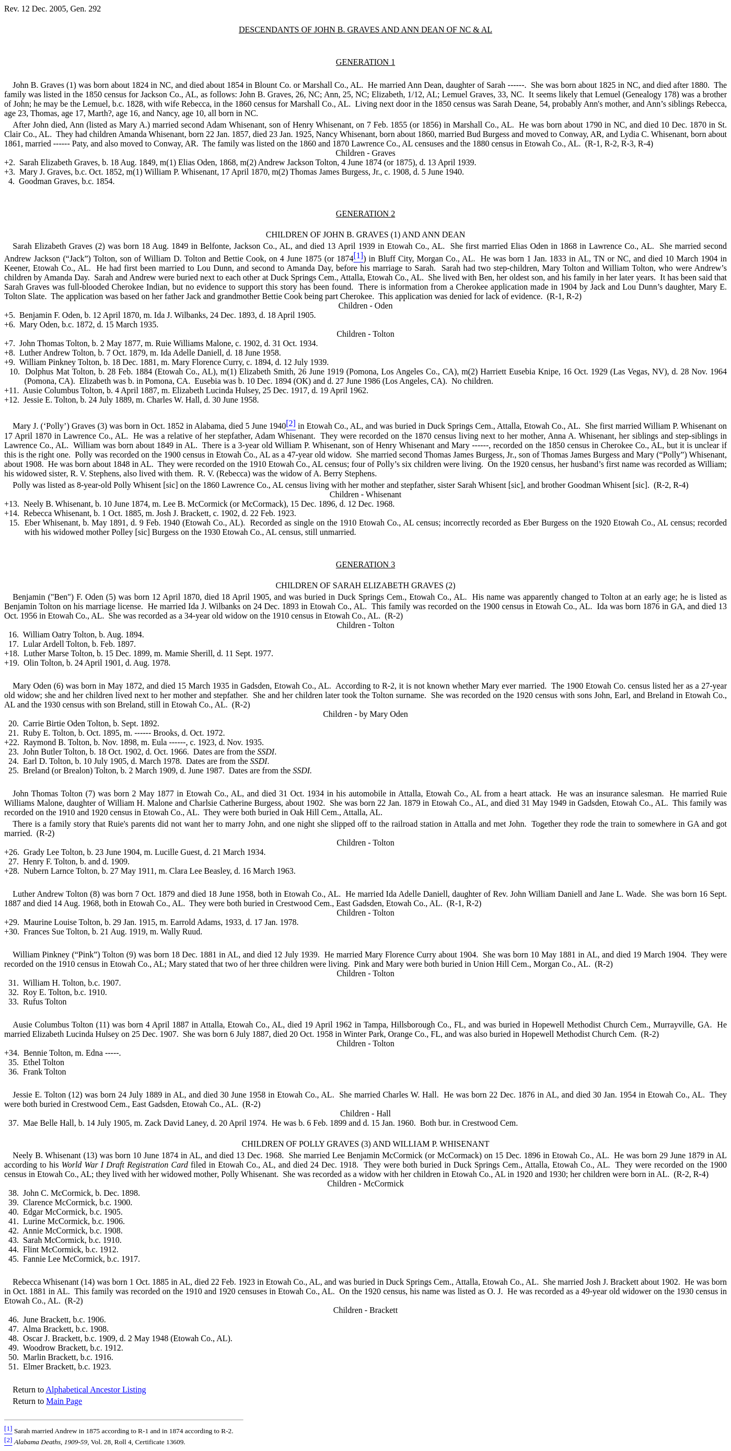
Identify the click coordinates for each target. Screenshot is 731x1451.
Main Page (64, 1401)
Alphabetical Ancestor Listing (95, 1389)
